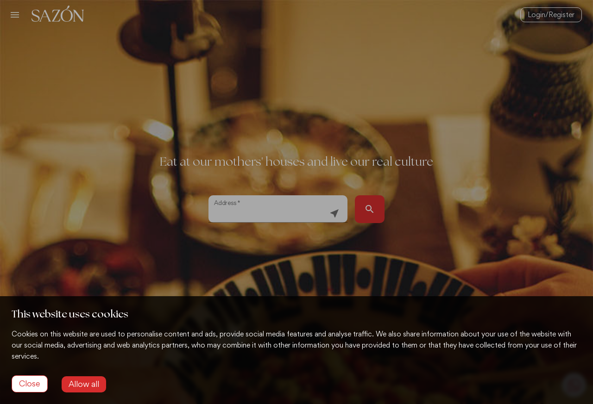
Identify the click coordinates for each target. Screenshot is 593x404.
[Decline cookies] (30, 383)
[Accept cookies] (84, 384)
